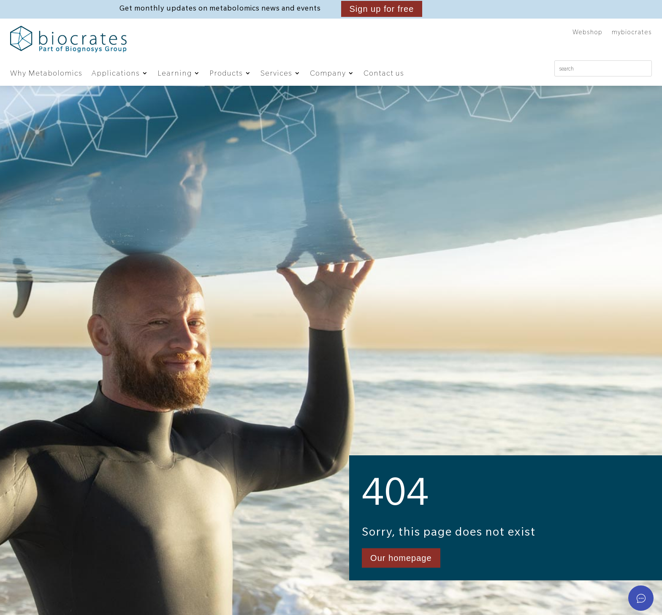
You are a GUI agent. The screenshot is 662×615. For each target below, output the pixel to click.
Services (276, 73)
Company (328, 73)
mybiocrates (632, 32)
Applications (116, 73)
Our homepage (400, 558)
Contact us (384, 73)
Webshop (587, 32)
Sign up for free (382, 9)
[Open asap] (641, 598)
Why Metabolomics (46, 73)
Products (226, 73)
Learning (174, 73)
